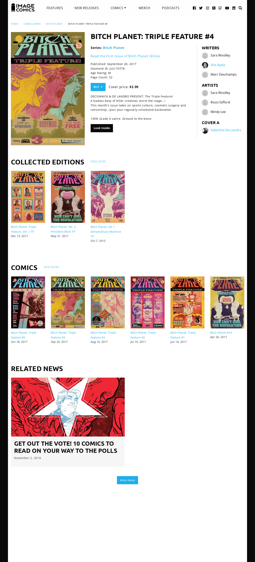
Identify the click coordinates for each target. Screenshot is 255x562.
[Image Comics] (23, 7)
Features (55, 8)
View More (98, 161)
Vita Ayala (218, 65)
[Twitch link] (220, 8)
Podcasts (170, 8)
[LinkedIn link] (233, 8)
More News (127, 480)
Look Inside (102, 128)
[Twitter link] (201, 8)
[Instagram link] (207, 8)
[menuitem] (55, 8)
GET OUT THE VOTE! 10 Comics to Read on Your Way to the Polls (65, 447)
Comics (117, 8)
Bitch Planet (54, 23)
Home (14, 23)
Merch (144, 8)
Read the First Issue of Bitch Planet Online (125, 56)
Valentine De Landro (226, 130)
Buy (98, 87)
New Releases (87, 8)
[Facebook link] (194, 8)
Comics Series (32, 23)
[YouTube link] (227, 8)
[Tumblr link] (214, 8)
